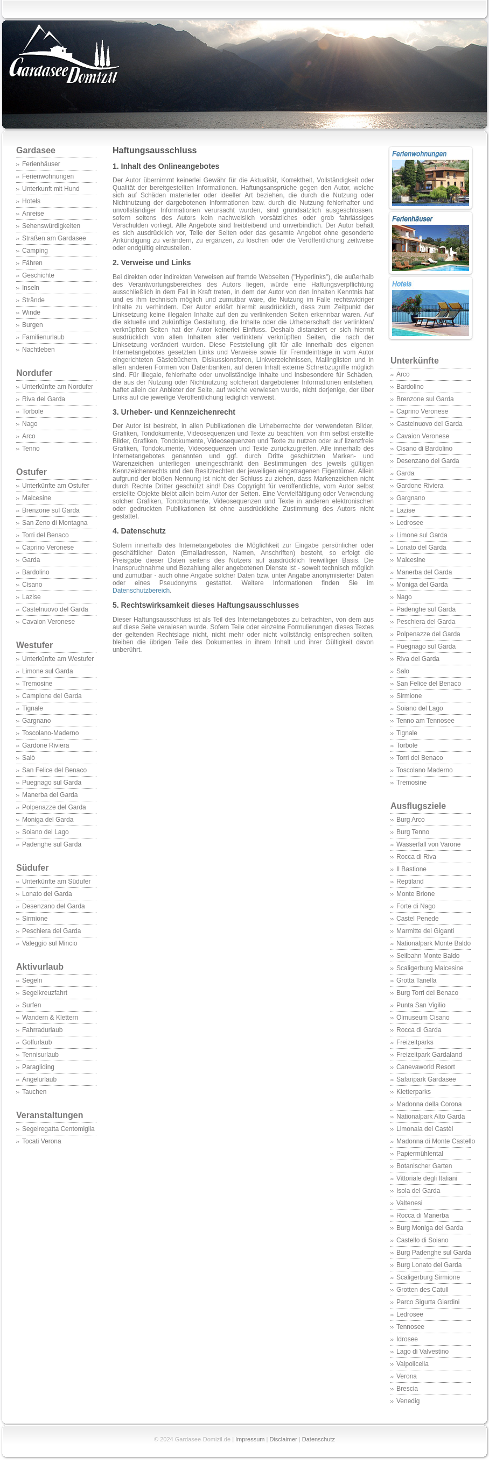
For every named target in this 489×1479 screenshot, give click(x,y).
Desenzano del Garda (53, 906)
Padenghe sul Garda (51, 844)
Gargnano (36, 720)
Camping (35, 250)
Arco (29, 436)
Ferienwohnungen (48, 176)
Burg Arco (410, 819)
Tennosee (410, 1327)
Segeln (32, 980)
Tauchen (34, 1092)
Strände (33, 300)
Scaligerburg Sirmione (428, 1277)
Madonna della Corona (429, 1104)
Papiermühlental (419, 1153)
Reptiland (410, 881)
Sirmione (34, 918)
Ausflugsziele (430, 811)
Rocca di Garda (418, 1030)
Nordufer (34, 373)
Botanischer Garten (424, 1166)
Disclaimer (283, 1439)
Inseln (30, 287)
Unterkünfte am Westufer (58, 659)
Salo (402, 671)
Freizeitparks (415, 1042)
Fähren (32, 263)
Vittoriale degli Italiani (426, 1178)
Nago (30, 424)
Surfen (31, 1005)
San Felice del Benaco (54, 770)
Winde (31, 312)
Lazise (31, 597)
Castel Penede (417, 918)
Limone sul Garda (47, 671)
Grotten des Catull (422, 1289)
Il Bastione (411, 869)
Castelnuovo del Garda (55, 609)
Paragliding (38, 1067)
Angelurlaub (39, 1079)
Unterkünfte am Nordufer (57, 386)
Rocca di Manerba (422, 1215)
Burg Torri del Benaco (427, 993)
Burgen (32, 325)
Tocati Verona (41, 1141)
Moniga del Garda (47, 819)
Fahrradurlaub (42, 1030)
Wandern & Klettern (50, 1017)
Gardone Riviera (45, 745)
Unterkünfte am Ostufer (55, 485)
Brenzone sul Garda (51, 510)
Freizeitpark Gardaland (429, 1054)
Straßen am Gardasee (54, 238)
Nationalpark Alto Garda (430, 1116)
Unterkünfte (414, 360)
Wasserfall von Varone (428, 844)
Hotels (31, 201)
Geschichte (38, 275)
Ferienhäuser (41, 164)
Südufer (56, 873)
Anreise (33, 213)
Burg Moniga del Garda (429, 1228)
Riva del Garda (43, 399)
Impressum (249, 1439)
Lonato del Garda (47, 894)
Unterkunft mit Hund (51, 189)
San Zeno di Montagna (54, 523)
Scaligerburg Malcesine (430, 968)
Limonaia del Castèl (424, 1129)
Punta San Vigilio (420, 1005)
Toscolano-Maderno (50, 733)
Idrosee (407, 1339)
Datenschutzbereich (141, 590)
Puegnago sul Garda (51, 782)
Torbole (32, 411)
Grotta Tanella (416, 980)
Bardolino (36, 572)
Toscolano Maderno (424, 770)
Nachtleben (38, 349)
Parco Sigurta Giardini (427, 1302)
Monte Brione (415, 894)
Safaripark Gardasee (426, 1079)
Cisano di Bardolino (424, 448)
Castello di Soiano (422, 1240)
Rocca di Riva (416, 857)
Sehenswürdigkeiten (51, 226)
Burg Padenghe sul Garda (433, 1252)
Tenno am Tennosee (425, 720)
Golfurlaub (37, 1042)
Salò (28, 758)
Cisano (32, 584)
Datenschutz (318, 1439)
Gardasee (35, 150)
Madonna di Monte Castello (435, 1141)
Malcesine (36, 498)
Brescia (407, 1388)
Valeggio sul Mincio (50, 943)
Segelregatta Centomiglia (58, 1129)
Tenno (31, 448)
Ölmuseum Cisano (423, 1017)
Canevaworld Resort (425, 1067)
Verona (406, 1376)
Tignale (32, 708)
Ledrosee (409, 523)
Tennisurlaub (40, 1054)
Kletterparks (413, 1092)
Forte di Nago (416, 906)
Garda (31, 560)
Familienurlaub (43, 337)
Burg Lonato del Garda (429, 1265)
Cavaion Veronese (48, 621)
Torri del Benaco (45, 535)
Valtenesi (409, 1203)
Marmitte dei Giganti (425, 931)
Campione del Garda (52, 696)
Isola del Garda (418, 1190)
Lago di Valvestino (422, 1351)
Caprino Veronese (48, 547)
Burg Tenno (412, 832)
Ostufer (31, 472)
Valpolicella (412, 1364)
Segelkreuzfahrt (44, 993)
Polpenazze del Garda (54, 807)
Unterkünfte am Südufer (56, 881)
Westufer (56, 651)
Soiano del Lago (45, 832)
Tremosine (37, 683)
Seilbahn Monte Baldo (427, 955)
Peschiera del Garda (51, 931)
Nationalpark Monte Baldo (433, 943)
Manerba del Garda (50, 795)
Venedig (408, 1401)
